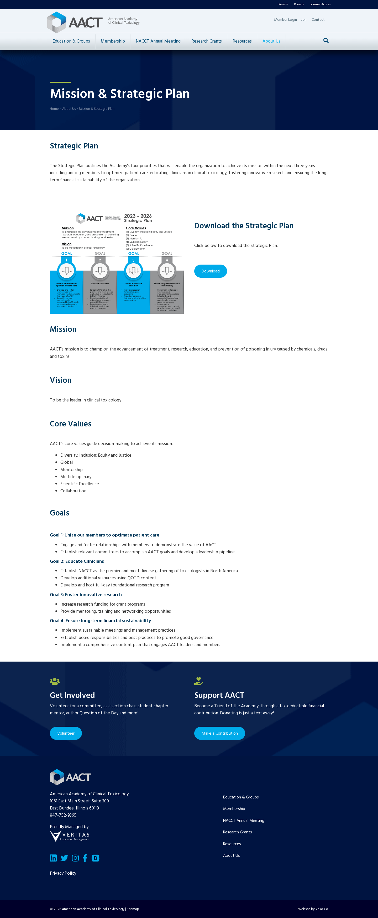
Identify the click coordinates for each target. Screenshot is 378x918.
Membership (113, 41)
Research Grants (206, 41)
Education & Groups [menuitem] (241, 797)
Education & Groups (71, 41)
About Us (271, 41)
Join (304, 20)
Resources (242, 41)
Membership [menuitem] (234, 809)
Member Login (285, 20)
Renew (283, 4)
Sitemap (133, 909)
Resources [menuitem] (232, 844)
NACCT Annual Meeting (158, 41)
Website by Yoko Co (313, 909)
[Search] (326, 40)
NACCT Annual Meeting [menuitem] (243, 820)
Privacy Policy (63, 873)
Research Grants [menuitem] (237, 832)
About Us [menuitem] (231, 855)
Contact (318, 20)
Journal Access (320, 4)
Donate (299, 4)
